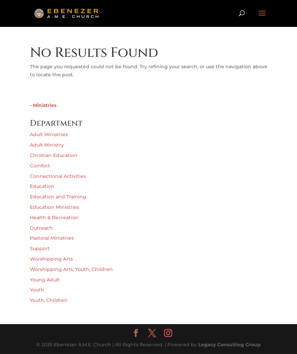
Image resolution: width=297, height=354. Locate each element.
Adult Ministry (47, 145)
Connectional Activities (58, 176)
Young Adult (45, 280)
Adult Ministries (49, 134)
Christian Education (54, 155)
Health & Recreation (54, 217)
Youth (37, 290)
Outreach (41, 228)
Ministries (44, 105)
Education (42, 186)
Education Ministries (54, 207)
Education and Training (58, 197)
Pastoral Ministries (52, 238)
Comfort (40, 166)
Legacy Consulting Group (229, 345)
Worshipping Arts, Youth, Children (71, 269)
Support (40, 248)
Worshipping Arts (51, 259)
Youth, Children (48, 300)
